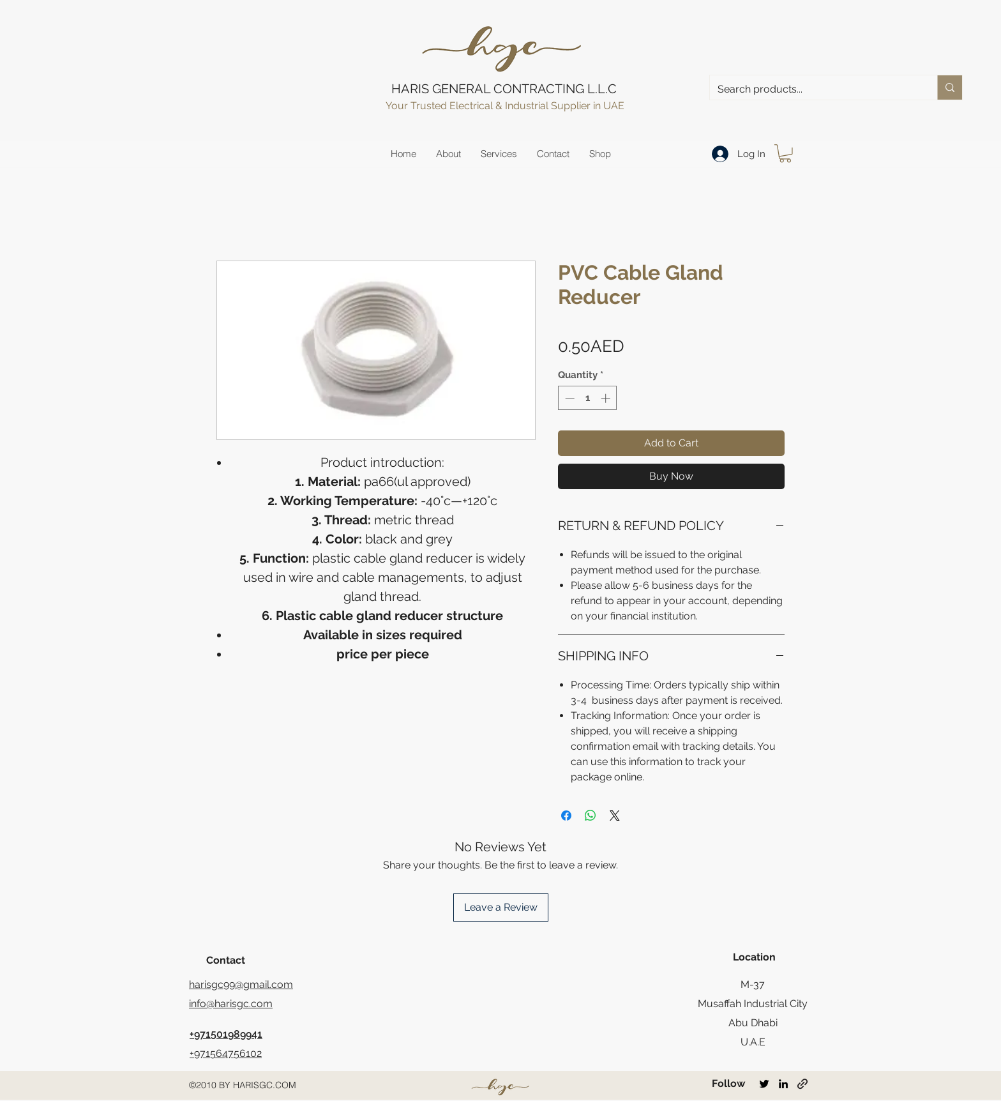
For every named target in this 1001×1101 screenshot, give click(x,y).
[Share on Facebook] (566, 815)
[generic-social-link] (802, 1083)
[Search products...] (814, 89)
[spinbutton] (587, 398)
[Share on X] (614, 815)
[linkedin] (783, 1083)
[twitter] (764, 1083)
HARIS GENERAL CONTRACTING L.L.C (504, 88)
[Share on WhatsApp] (590, 815)
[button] (785, 153)
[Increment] (606, 398)
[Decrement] (568, 398)
